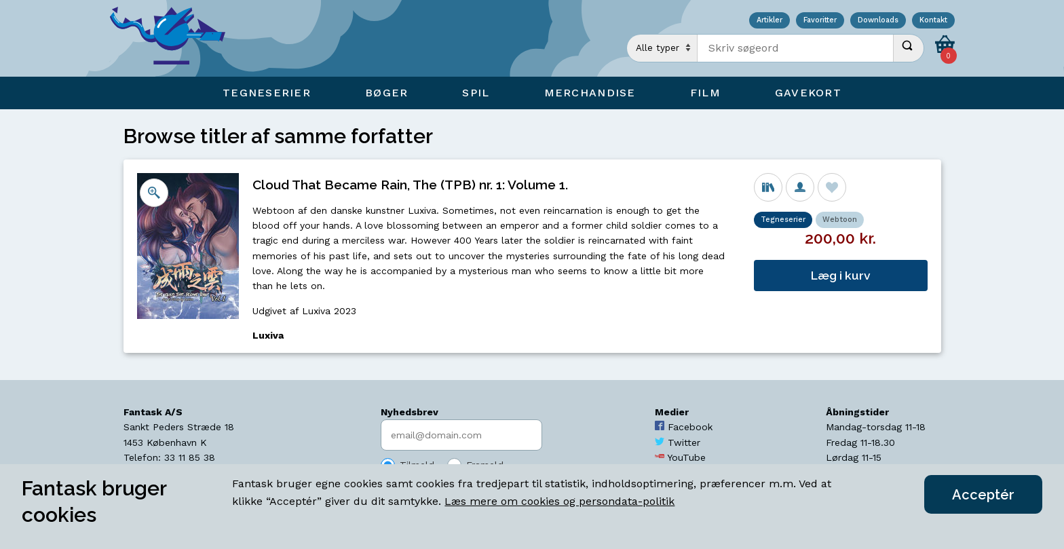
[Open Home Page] (174, 38)
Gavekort (808, 92)
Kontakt (933, 20)
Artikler (769, 20)
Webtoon (839, 219)
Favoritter (820, 20)
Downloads (878, 20)
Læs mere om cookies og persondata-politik (559, 501)
